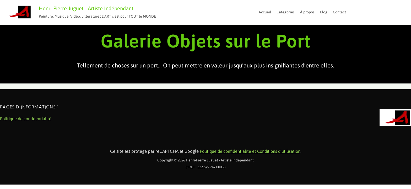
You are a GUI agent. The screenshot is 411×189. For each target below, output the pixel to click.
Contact (339, 12)
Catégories (286, 12)
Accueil (265, 12)
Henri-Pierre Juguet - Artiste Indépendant (86, 8)
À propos (307, 12)
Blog (323, 12)
